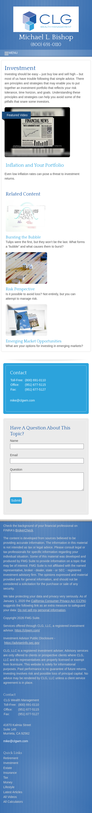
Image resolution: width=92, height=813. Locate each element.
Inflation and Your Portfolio (35, 165)
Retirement (10, 758)
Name (14, 440)
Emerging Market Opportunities (33, 341)
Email (14, 455)
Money (7, 782)
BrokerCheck (24, 530)
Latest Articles (12, 792)
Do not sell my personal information (41, 610)
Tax (5, 777)
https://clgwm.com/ (27, 630)
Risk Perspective (20, 289)
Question (16, 469)
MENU (12, 52)
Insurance (10, 772)
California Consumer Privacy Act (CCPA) (58, 601)
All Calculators (13, 801)
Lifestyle (8, 787)
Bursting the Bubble (23, 237)
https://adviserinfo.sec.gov (21, 643)
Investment (10, 763)
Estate (7, 768)
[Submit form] (16, 500)
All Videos (10, 797)
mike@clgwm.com (22, 400)
